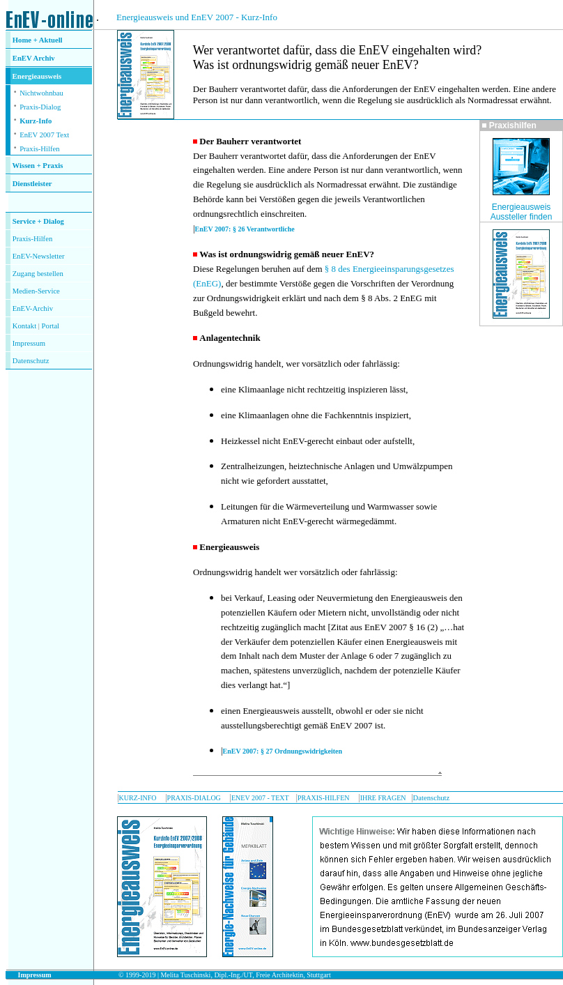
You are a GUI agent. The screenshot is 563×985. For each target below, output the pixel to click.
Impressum (29, 343)
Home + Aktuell (38, 40)
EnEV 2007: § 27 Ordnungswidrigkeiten (283, 751)
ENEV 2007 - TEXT (260, 798)
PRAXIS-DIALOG (194, 798)
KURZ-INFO (138, 798)
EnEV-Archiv (33, 308)
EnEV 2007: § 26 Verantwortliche (245, 229)
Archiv (44, 58)
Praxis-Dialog (40, 107)
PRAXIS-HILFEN (323, 798)
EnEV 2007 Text (44, 135)
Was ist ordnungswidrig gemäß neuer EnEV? (286, 254)
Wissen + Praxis (38, 165)
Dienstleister (32, 184)
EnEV (23, 58)
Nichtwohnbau (41, 93)
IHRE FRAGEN (383, 798)
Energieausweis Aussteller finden (522, 212)
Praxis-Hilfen (39, 149)
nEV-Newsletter (40, 256)
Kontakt (24, 326)
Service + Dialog (38, 221)
